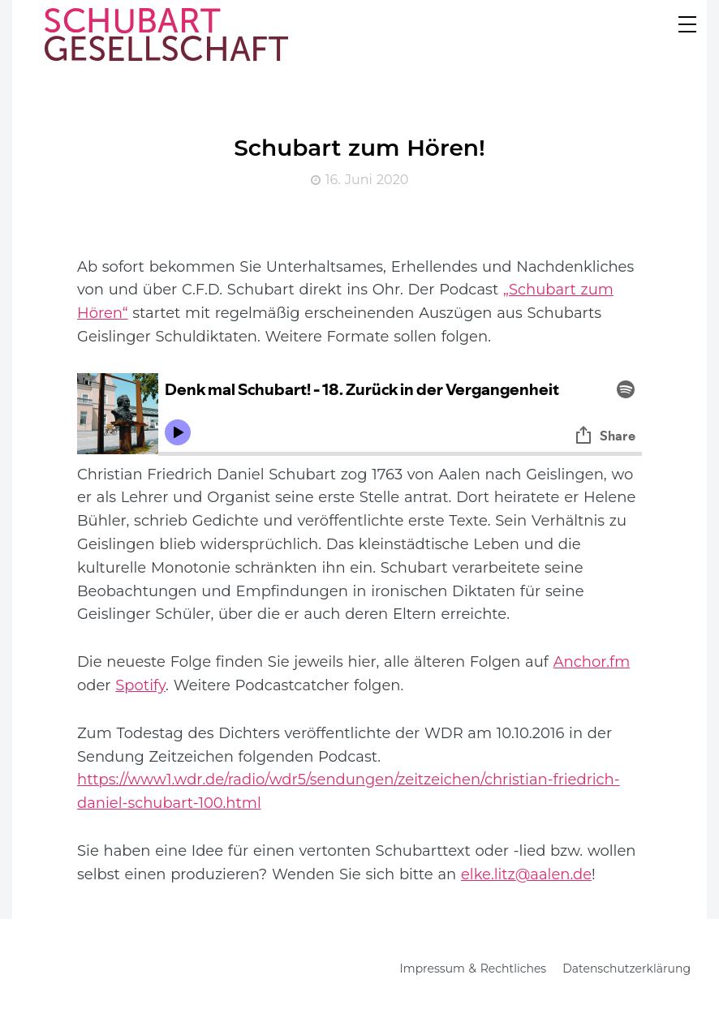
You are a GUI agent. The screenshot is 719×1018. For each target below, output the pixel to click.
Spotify (140, 685)
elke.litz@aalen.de (526, 874)
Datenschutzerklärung (626, 968)
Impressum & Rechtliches (473, 968)
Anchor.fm (592, 662)
